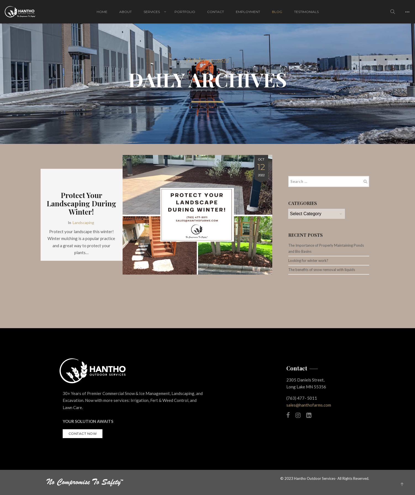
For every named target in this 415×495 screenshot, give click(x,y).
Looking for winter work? (308, 260)
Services (152, 12)
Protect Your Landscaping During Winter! (81, 203)
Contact (215, 12)
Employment (248, 12)
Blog (277, 12)
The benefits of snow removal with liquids (321, 269)
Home (102, 12)
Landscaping (83, 222)
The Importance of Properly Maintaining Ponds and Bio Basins (326, 248)
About (125, 12)
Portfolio (185, 12)
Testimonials (306, 12)
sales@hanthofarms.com (308, 404)
